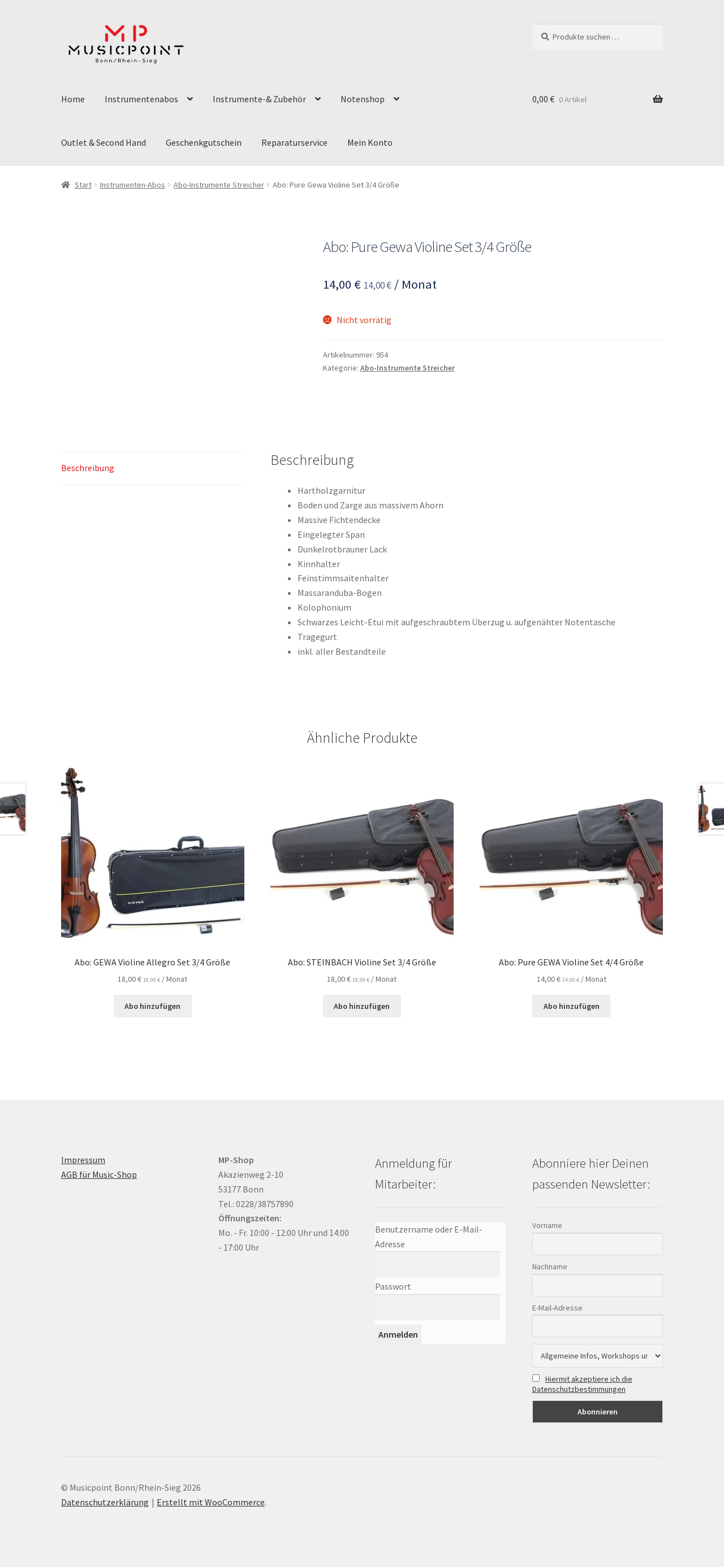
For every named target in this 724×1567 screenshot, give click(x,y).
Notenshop (363, 99)
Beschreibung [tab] (87, 467)
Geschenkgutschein (204, 142)
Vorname (547, 1225)
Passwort (393, 1286)
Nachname (549, 1266)
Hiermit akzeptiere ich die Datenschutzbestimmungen (582, 1384)
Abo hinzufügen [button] (152, 1006)
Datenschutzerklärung (105, 1502)
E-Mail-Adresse (557, 1308)
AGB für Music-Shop (99, 1174)
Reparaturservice (294, 142)
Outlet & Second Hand (103, 142)
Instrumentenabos (141, 99)
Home (73, 99)
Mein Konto (370, 142)
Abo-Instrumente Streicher (219, 185)
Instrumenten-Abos (132, 185)
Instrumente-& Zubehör (259, 99)
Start (83, 185)
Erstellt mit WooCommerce (211, 1502)
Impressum (83, 1159)
